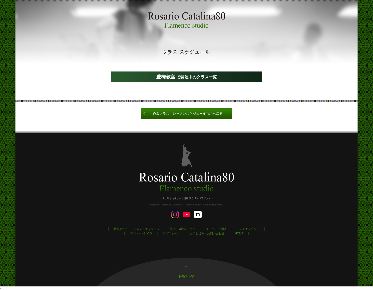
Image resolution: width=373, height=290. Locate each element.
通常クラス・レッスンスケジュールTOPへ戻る (188, 113)
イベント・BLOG (140, 233)
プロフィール (170, 233)
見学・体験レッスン (183, 229)
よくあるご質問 (216, 229)
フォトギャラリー (248, 229)
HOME (239, 233)
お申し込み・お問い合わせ (207, 233)
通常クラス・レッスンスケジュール (136, 229)
